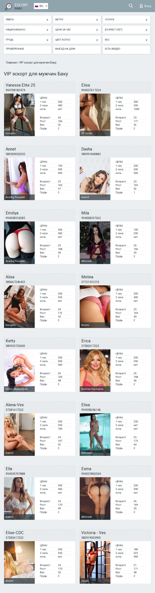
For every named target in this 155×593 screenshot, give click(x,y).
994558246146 (91, 410)
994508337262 (91, 218)
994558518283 (15, 218)
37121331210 (90, 282)
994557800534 (91, 474)
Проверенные (15, 48)
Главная (11, 62)
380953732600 (15, 346)
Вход (145, 6)
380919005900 (91, 538)
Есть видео (112, 48)
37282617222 (90, 346)
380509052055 (15, 154)
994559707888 (15, 474)
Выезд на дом (65, 48)
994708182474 (15, 90)
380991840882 (91, 154)
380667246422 (15, 282)
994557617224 (91, 90)
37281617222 (14, 410)
